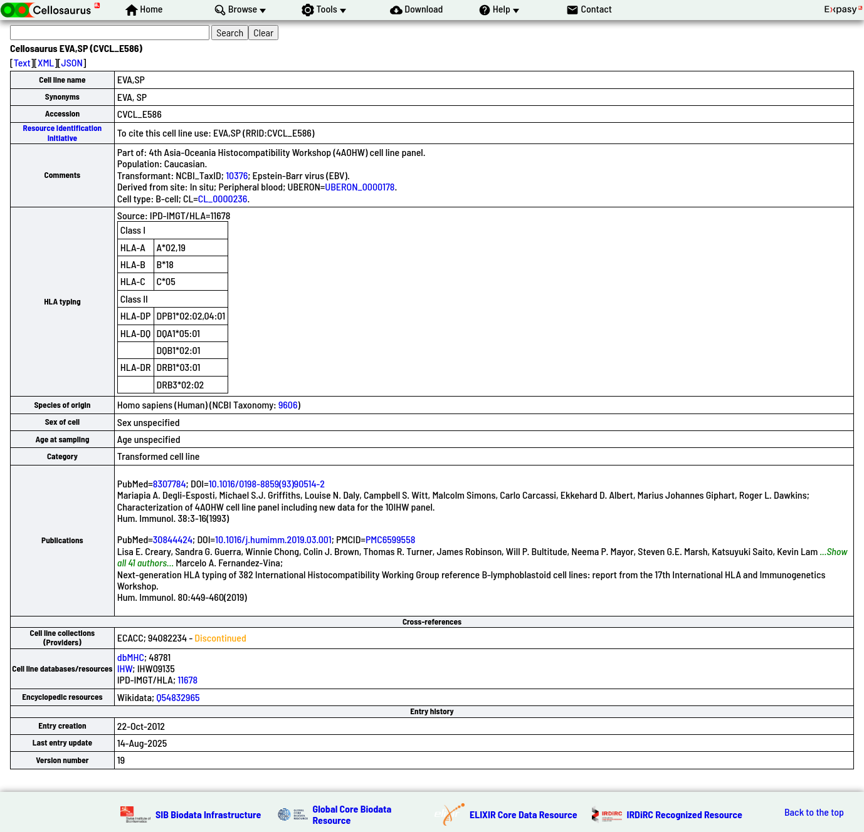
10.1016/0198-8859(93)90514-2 (267, 483)
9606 (288, 404)
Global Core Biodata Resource (352, 814)
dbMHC (130, 657)
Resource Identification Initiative (62, 132)
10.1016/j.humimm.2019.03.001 (273, 539)
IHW (125, 668)
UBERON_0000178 (359, 186)
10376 (237, 175)
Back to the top (814, 812)
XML (46, 62)
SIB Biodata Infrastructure (208, 814)
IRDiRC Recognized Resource (684, 814)
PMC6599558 (390, 539)
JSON (72, 62)
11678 (187, 679)
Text (22, 62)
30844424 (172, 539)
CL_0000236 (223, 198)
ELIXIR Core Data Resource (523, 814)
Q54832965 (177, 697)
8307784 (169, 483)
